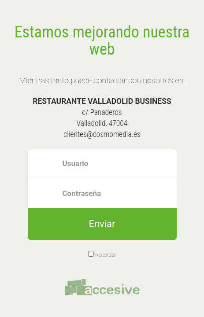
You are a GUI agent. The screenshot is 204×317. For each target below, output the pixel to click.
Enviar (102, 223)
